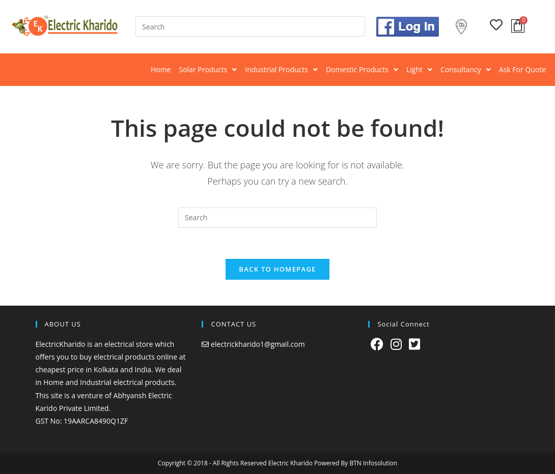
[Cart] (517, 26)
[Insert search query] (250, 26)
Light (419, 69)
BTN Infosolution (373, 463)
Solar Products (208, 69)
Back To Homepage (277, 269)
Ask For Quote (522, 69)
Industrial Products (281, 69)
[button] (208, 69)
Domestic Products (362, 69)
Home (161, 69)
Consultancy (465, 69)
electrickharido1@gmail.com (258, 344)
